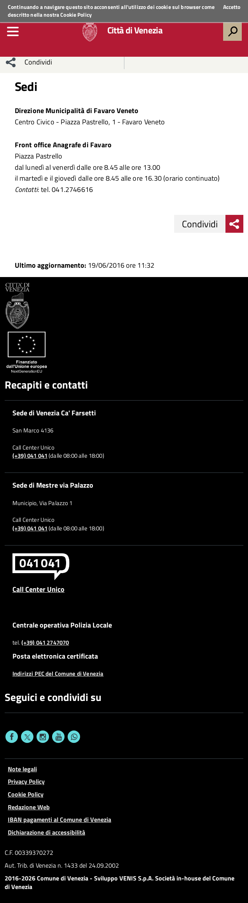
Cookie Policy (76, 14)
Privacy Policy (26, 781)
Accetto (231, 7)
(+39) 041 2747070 (45, 642)
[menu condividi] (11, 62)
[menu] (13, 31)
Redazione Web (29, 807)
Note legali (22, 769)
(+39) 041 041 (29, 456)
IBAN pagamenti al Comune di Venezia (59, 819)
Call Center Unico (38, 589)
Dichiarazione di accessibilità (46, 832)
